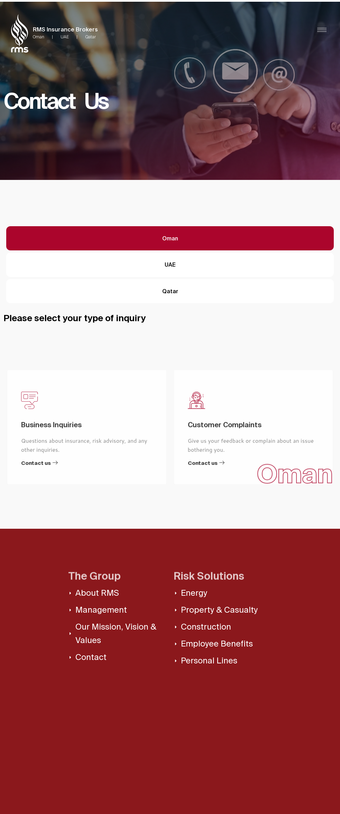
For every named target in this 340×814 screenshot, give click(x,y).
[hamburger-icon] (322, 30)
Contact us (39, 514)
